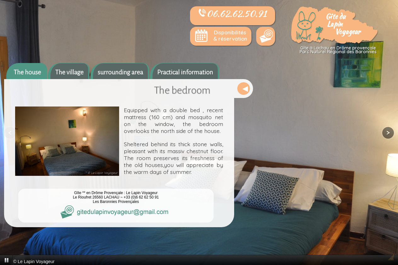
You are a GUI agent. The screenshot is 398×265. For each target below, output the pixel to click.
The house (27, 72)
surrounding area (120, 72)
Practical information (185, 72)
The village (69, 72)
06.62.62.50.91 (233, 13)
